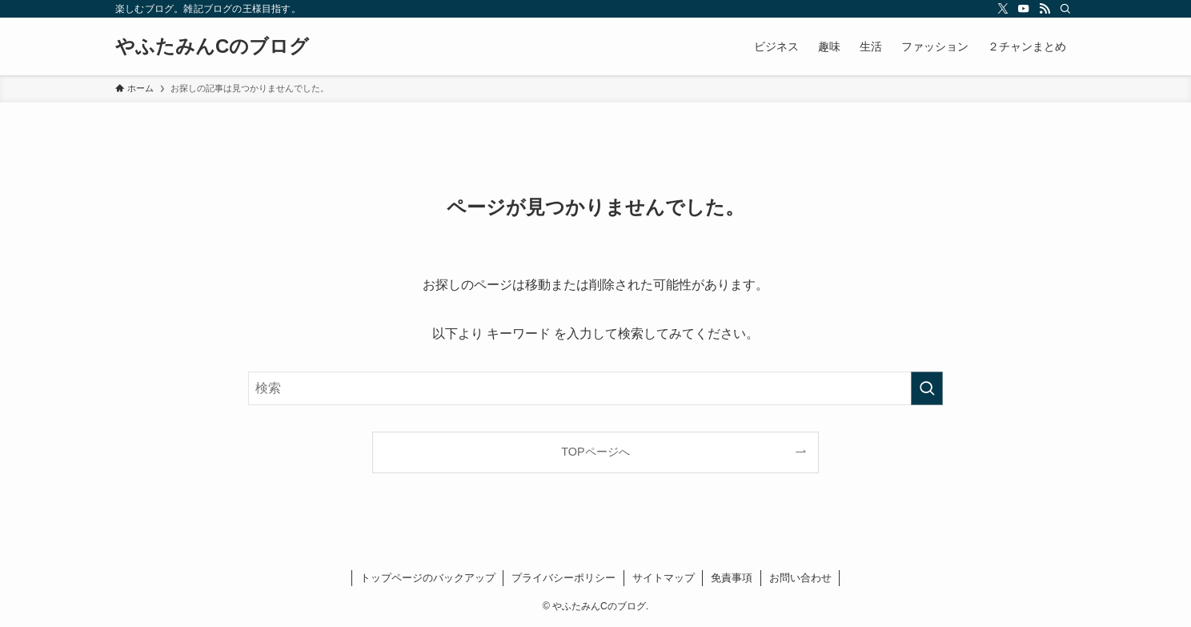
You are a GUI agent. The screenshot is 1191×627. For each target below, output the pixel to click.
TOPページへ (595, 451)
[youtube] (1023, 9)
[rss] (1044, 9)
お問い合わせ (800, 578)
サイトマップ (663, 578)
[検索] (1065, 9)
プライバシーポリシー (563, 578)
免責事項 (731, 578)
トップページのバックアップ (427, 578)
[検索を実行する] (927, 388)
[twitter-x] (1002, 9)
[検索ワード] (595, 388)
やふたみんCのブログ (212, 46)
